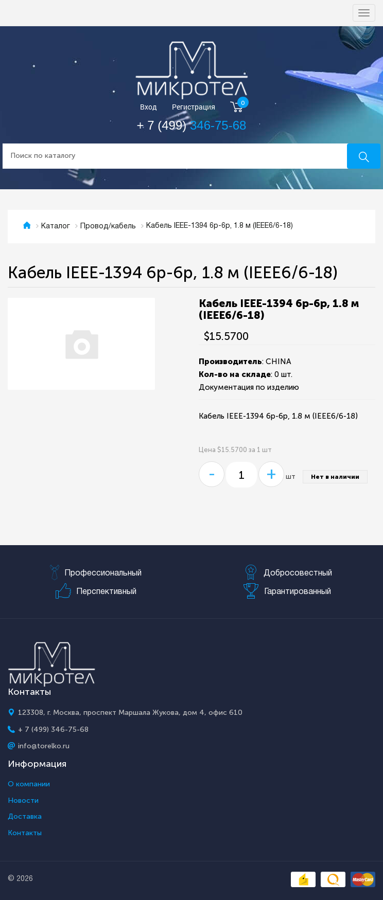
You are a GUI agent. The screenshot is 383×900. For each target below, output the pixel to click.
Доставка (25, 817)
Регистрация (193, 107)
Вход (148, 107)
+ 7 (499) (192, 125)
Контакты (25, 833)
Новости (23, 801)
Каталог (55, 226)
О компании (29, 784)
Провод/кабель (108, 226)
